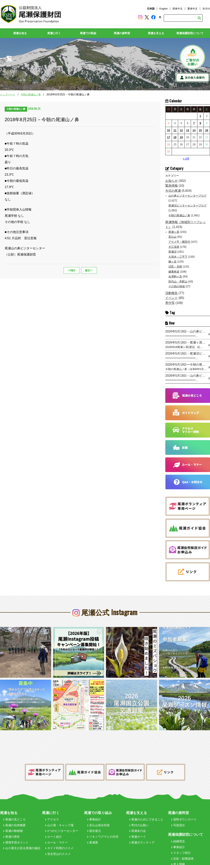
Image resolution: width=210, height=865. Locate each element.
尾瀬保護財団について (190, 33)
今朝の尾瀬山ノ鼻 (31, 94)
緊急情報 (171, 185)
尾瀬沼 (172, 251)
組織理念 (178, 827)
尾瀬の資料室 (122, 33)
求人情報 (178, 850)
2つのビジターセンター (61, 816)
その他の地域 (176, 286)
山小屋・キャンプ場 (59, 811)
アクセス (52, 805)
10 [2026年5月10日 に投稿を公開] (168, 130)
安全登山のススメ (58, 840)
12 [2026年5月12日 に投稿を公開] (181, 130)
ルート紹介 (53, 822)
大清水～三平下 (177, 256)
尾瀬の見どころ (14, 805)
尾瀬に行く (54, 33)
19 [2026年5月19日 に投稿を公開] (181, 137)
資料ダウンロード (184, 805)
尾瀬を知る (20, 33)
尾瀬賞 (92, 828)
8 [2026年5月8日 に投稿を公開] (200, 123)
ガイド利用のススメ (59, 834)
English (163, 8)
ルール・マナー (56, 828)
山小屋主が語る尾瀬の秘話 (21, 834)
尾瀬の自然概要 (14, 811)
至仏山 (172, 236)
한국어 (206, 8)
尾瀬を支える (156, 33)
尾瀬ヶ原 (173, 231)
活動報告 (171, 293)
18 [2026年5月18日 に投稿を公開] (175, 137)
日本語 (151, 8)
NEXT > (89, 270)
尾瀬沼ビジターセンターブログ (187, 205)
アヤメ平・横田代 (179, 241)
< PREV (71, 270)
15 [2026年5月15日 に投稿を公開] (200, 130)
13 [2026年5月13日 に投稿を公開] (187, 130)
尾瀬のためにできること (146, 805)
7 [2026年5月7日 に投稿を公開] (194, 123)
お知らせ (171, 180)
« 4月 (186, 158)
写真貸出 (178, 811)
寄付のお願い (139, 811)
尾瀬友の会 (137, 816)
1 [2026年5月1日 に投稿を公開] (200, 115)
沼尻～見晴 (175, 266)
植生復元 (94, 816)
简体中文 (177, 8)
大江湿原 (173, 246)
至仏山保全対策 (98, 811)
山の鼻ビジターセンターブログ (187, 195)
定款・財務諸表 (182, 844)
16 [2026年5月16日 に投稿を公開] (206, 130)
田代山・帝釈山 (177, 281)
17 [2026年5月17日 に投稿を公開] (168, 137)
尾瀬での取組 (88, 33)
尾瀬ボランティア (142, 828)
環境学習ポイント (16, 828)
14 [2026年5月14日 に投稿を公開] (194, 130)
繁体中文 (192, 8)
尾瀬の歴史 (11, 822)
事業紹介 (94, 805)
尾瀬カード (137, 822)
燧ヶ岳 (172, 261)
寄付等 (170, 303)
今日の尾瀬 (173, 190)
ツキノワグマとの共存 (102, 822)
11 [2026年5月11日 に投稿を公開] (175, 130)
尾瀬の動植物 (13, 816)
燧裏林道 (173, 271)
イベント (171, 298)
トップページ (7, 94)
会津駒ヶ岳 (175, 276)
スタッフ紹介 (181, 838)
